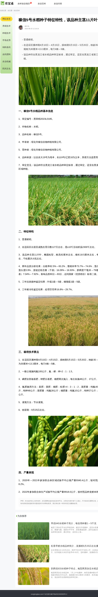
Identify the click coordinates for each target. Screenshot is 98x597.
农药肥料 (6, 54)
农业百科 (42, 4)
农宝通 (10, 10)
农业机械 (6, 61)
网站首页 (6, 19)
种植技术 (6, 33)
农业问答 (58, 4)
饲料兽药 (6, 47)
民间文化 (6, 69)
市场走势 (6, 40)
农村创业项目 (24, 4)
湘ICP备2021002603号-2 (58, 594)
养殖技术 (6, 26)
